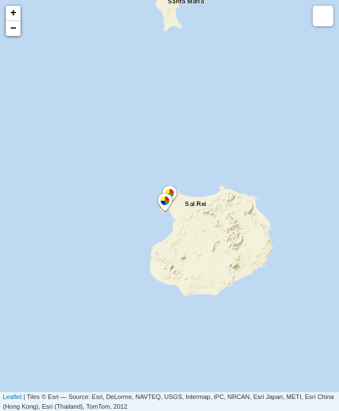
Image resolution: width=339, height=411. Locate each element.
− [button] (13, 28)
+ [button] (13, 13)
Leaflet (12, 396)
